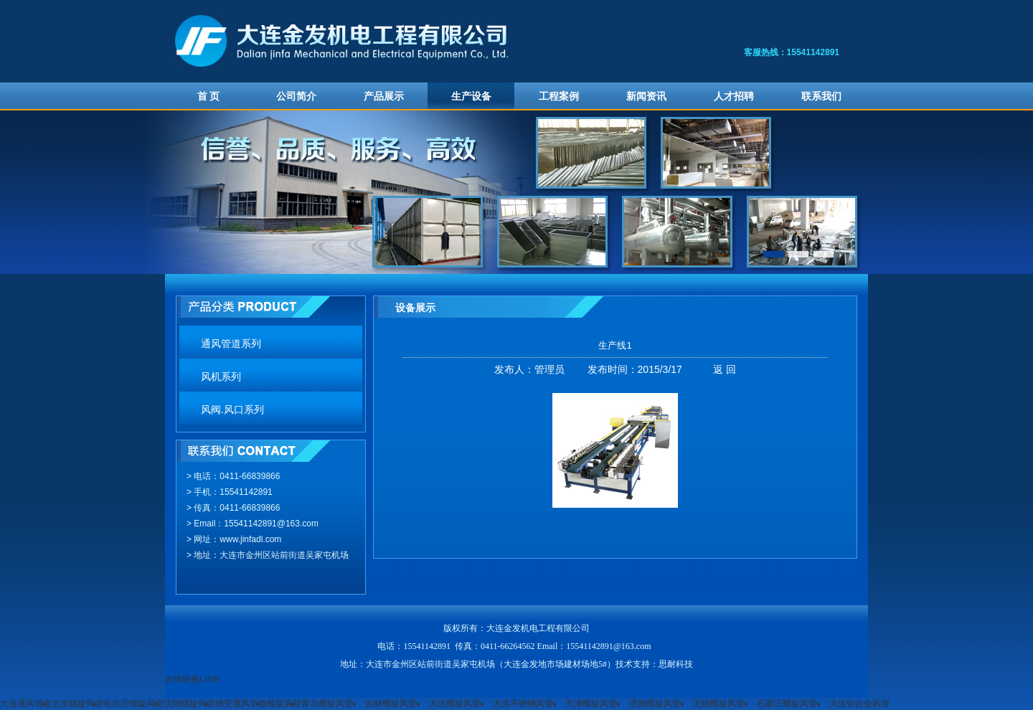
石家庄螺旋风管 (787, 704)
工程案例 (559, 96)
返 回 (724, 369)
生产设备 (471, 96)
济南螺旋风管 (655, 704)
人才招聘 (734, 96)
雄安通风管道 (241, 704)
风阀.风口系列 (232, 409)
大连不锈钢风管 (523, 704)
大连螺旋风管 (455, 704)
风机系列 (221, 376)
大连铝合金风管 (859, 704)
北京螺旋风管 (77, 704)
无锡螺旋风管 (719, 704)
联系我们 (821, 96)
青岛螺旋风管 (327, 704)
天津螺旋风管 (591, 704)
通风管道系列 (231, 344)
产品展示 (384, 96)
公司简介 (296, 96)
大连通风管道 (26, 704)
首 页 (208, 96)
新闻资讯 (646, 96)
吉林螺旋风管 (391, 704)
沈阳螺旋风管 (189, 704)
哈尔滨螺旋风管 (133, 704)
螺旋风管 (284, 704)
